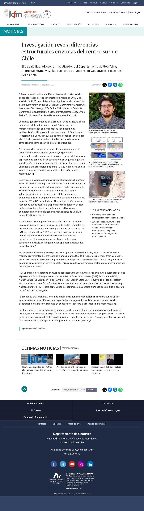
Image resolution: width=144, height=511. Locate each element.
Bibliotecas (113, 3)
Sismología (135, 12)
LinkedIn (115, 89)
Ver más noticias (72, 352)
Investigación (75, 26)
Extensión (94, 26)
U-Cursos (83, 3)
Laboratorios (131, 26)
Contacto (37, 437)
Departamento (13, 26)
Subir (24, 402)
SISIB (68, 508)
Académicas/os (36, 26)
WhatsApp (120, 88)
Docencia (55, 26)
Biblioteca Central (36, 416)
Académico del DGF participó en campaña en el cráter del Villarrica (71, 382)
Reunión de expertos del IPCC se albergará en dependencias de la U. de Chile (36, 382)
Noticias (16, 34)
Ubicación (55, 437)
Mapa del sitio (75, 437)
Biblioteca (112, 26)
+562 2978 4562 (72, 467)
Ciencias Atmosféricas (96, 12)
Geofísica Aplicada (118, 12)
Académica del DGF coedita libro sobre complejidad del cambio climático (106, 382)
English (135, 3)
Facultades (69, 3)
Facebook (110, 89)
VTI (73, 508)
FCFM (33, 3)
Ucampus (93, 3)
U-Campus (108, 416)
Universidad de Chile (83, 508)
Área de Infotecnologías (108, 423)
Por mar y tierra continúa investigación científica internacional (108, 220)
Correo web (125, 3)
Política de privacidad (100, 437)
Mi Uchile (103, 3)
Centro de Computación (36, 430)
